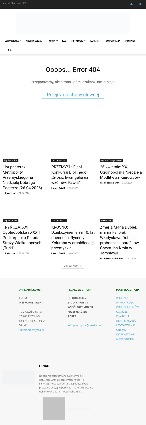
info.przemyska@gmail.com (84, 302)
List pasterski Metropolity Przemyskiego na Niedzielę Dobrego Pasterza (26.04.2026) (22, 173)
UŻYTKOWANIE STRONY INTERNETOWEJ (125, 306)
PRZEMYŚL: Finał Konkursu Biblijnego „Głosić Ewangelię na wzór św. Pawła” (71, 171)
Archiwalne (106, 212)
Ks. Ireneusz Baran (109, 180)
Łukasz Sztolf (9, 184)
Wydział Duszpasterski (111, 161)
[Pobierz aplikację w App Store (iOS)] (54, 385)
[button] (9, 50)
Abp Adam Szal (10, 161)
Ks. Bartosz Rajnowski (111, 235)
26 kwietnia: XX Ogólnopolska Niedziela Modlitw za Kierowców (121, 171)
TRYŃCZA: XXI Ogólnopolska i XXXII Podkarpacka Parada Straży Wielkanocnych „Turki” (24, 222)
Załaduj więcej (73, 242)
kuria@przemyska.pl (31, 307)
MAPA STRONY (125, 316)
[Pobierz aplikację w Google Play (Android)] (79, 386)
